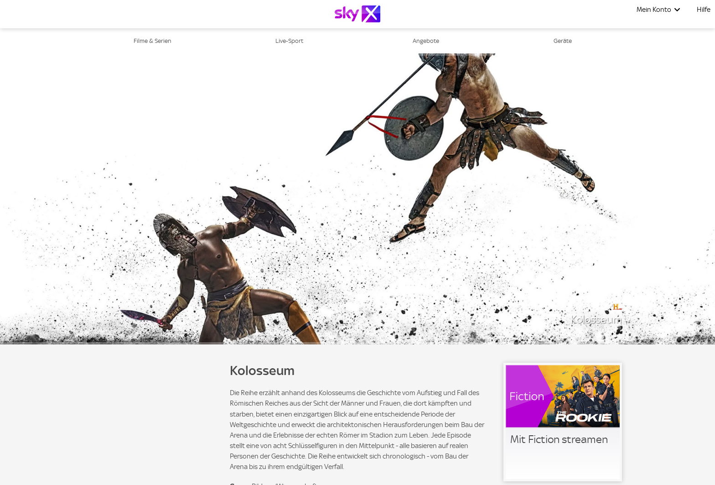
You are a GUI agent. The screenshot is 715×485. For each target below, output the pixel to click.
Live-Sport (289, 40)
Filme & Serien (152, 40)
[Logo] (357, 13)
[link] (562, 422)
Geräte (563, 40)
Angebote (426, 40)
